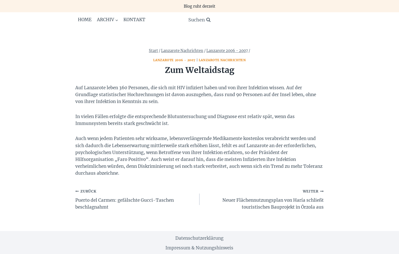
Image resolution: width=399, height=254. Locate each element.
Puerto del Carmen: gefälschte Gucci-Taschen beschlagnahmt (135, 199)
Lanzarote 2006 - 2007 (174, 60)
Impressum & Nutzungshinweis (199, 248)
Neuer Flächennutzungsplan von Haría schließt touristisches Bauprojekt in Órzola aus (264, 199)
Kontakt (134, 19)
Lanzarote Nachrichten (222, 60)
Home (85, 19)
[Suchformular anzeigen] (199, 20)
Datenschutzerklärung (199, 238)
